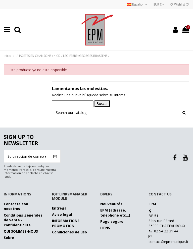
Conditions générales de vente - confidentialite (23, 220)
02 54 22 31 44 (166, 231)
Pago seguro (111, 221)
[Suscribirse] (55, 156)
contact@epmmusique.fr (168, 241)
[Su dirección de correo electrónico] (27, 156)
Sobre (9, 237)
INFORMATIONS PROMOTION (65, 223)
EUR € (159, 4)
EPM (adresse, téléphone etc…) (115, 213)
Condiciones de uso (69, 232)
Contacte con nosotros (16, 206)
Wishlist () (179, 4)
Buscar (102, 103)
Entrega (59, 208)
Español (137, 4)
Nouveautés (111, 203)
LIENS (105, 227)
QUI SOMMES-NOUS (21, 231)
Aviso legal (62, 214)
